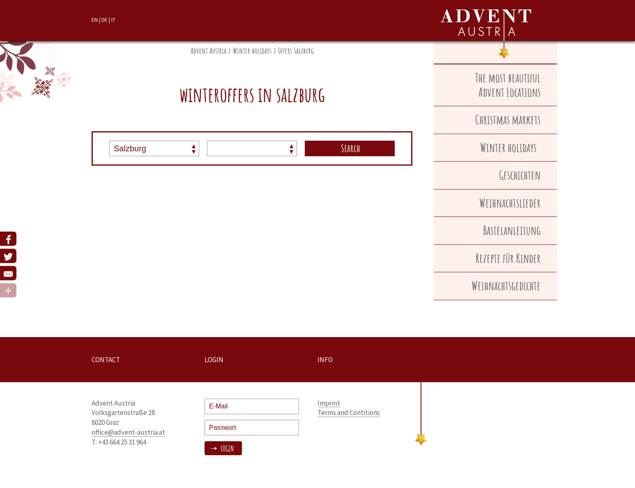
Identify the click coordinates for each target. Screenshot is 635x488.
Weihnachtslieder (510, 202)
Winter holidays (252, 51)
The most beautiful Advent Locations (508, 85)
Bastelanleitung (512, 230)
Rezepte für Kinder (508, 258)
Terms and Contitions (349, 412)
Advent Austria (208, 51)
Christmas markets (508, 119)
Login (226, 448)
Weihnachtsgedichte (506, 285)
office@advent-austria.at (128, 432)
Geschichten (520, 174)
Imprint (329, 403)
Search (350, 148)
